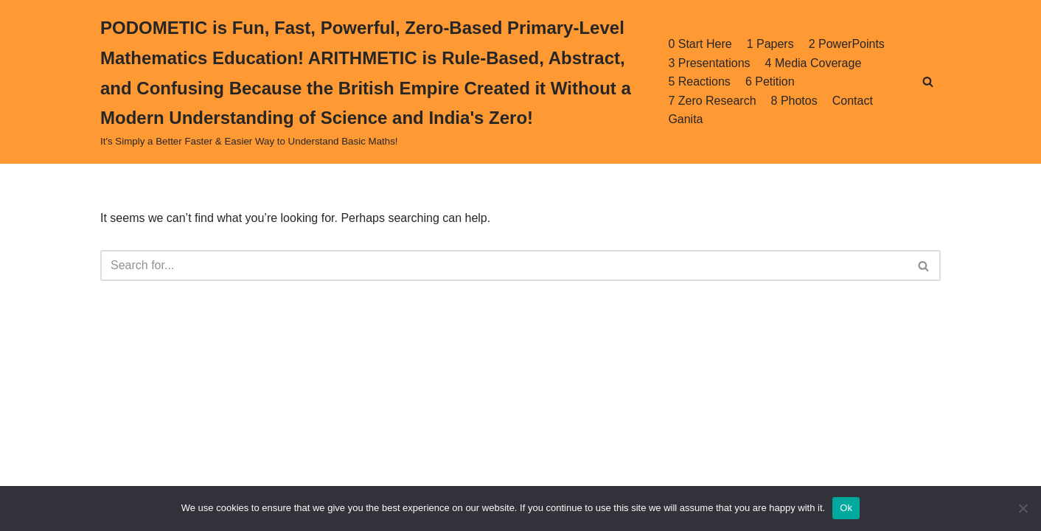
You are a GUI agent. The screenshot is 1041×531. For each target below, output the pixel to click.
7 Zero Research (712, 100)
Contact (852, 100)
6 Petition (770, 81)
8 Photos (794, 100)
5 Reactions (699, 81)
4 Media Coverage (813, 63)
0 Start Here (699, 44)
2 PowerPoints (847, 44)
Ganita (685, 119)
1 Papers (770, 44)
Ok (846, 507)
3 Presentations (709, 63)
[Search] (927, 81)
